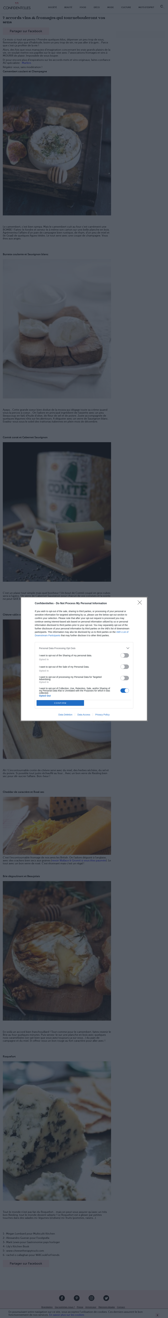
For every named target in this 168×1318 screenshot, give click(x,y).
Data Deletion (65, 714)
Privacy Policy (102, 714)
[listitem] (84, 648)
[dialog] (84, 659)
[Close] (141, 603)
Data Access (83, 714)
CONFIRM (60, 703)
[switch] (124, 655)
